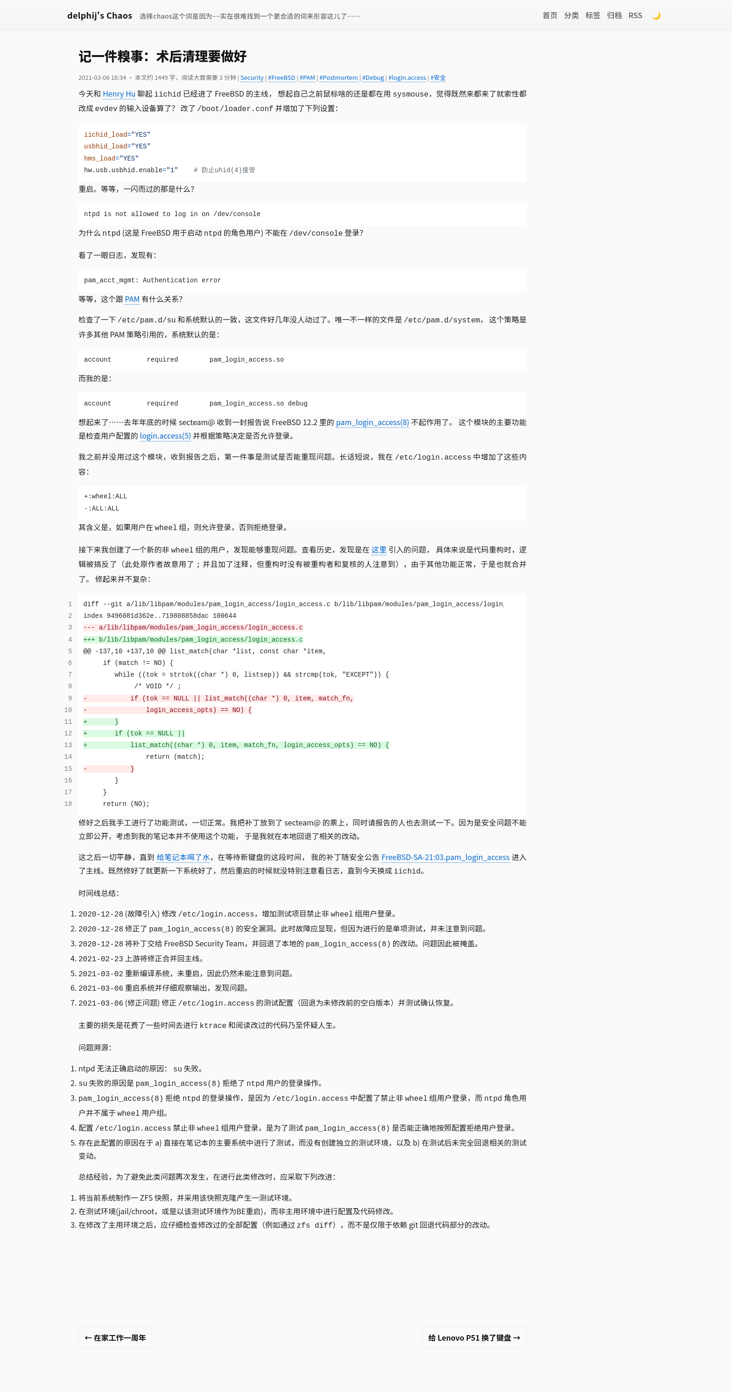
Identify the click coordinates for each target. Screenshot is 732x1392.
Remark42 (527, 1375)
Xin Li (213, 1375)
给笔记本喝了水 (183, 849)
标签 (592, 15)
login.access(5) (165, 431)
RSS (635, 15)
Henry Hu (119, 93)
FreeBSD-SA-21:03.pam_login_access (445, 849)
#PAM (307, 77)
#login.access (407, 77)
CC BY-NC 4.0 (328, 1375)
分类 (571, 15)
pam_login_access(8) (372, 418)
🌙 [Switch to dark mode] (656, 15)
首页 (549, 15)
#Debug (373, 77)
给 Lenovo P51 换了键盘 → (475, 1316)
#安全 (438, 77)
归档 (614, 15)
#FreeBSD (281, 77)
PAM (132, 295)
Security (252, 77)
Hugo (403, 1375)
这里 (379, 543)
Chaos (458, 1375)
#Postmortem (338, 77)
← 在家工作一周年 (115, 1316)
